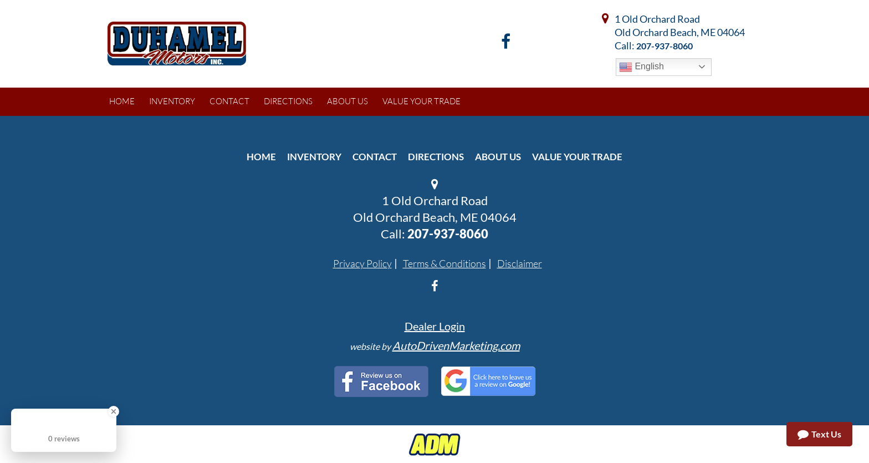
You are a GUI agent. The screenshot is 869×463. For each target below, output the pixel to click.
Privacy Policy (362, 263)
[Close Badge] (113, 411)
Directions (436, 156)
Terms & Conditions (444, 263)
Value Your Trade (577, 156)
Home (261, 156)
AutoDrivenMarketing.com (456, 345)
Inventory (314, 156)
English (641, 67)
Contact (374, 156)
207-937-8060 (664, 45)
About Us (498, 156)
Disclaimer (519, 263)
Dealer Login (435, 326)
